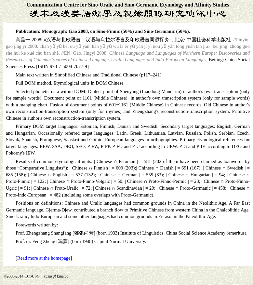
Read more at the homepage (44, 258)
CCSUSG (32, 276)
